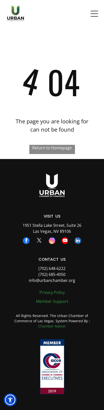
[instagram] (52, 241)
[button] (10, 400)
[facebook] (26, 241)
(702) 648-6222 (52, 268)
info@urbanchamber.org (52, 280)
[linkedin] (77, 241)
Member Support (52, 301)
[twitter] (39, 241)
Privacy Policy (52, 292)
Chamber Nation (52, 326)
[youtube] (65, 241)
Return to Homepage (52, 148)
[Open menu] (94, 13)
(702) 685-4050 (52, 274)
